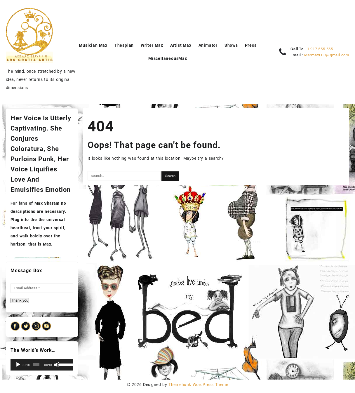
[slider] (36, 364)
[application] (42, 365)
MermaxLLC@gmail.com (326, 55)
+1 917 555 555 (319, 49)
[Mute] (57, 365)
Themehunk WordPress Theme (198, 384)
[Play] (18, 365)
